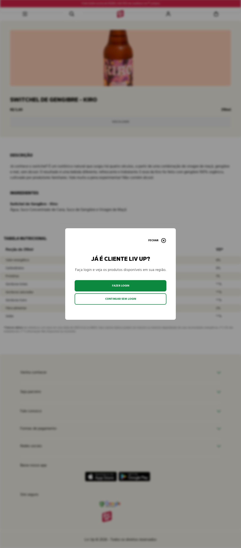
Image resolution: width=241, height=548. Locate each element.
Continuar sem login (120, 299)
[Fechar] (157, 240)
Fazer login (120, 286)
